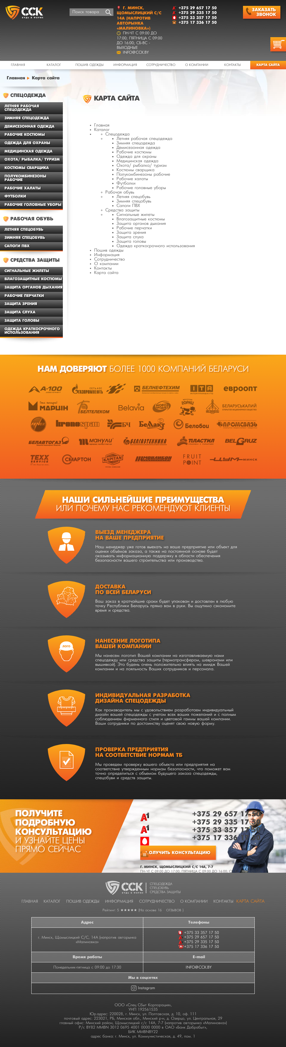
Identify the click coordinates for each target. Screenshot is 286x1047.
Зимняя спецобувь (133, 201)
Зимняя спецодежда (135, 143)
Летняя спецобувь (133, 197)
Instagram (146, 988)
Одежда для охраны (136, 156)
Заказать (261, 12)
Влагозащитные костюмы (140, 219)
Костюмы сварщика (135, 170)
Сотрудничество (160, 65)
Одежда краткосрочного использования (155, 246)
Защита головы (131, 241)
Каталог (54, 65)
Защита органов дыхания (141, 223)
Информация (125, 65)
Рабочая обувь (119, 192)
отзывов (173, 910)
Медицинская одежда (137, 161)
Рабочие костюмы (133, 152)
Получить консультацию (178, 852)
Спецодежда (117, 134)
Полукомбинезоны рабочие (143, 174)
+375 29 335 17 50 (226, 822)
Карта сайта (106, 273)
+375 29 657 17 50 (226, 814)
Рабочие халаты (132, 179)
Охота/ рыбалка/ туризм (141, 165)
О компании (196, 65)
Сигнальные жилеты (135, 215)
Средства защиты (122, 210)
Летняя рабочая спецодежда (144, 139)
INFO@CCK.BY (199, 967)
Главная (18, 65)
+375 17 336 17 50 (226, 838)
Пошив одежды (89, 65)
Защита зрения (131, 232)
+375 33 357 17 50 (226, 830)
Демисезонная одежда (138, 148)
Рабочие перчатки (134, 228)
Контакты (232, 65)
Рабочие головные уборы (141, 188)
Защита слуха (130, 237)
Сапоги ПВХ (128, 206)
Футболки (125, 183)
